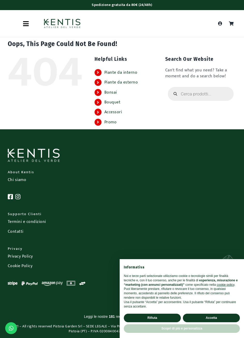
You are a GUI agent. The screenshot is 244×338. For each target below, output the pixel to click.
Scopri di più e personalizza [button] (181, 328)
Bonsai (110, 92)
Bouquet (112, 102)
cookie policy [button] (225, 285)
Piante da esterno (121, 82)
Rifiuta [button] (152, 318)
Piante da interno (121, 72)
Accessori (113, 112)
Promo (110, 122)
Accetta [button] (211, 318)
